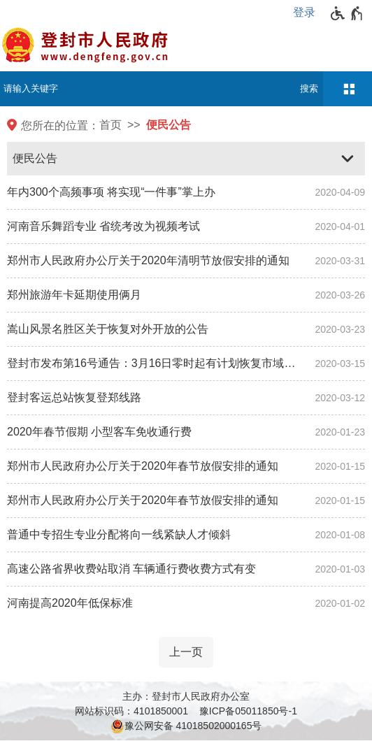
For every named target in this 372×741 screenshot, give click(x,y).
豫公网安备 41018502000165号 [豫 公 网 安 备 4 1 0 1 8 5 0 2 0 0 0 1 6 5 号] (186, 726)
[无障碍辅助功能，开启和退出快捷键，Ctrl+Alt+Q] (347, 13)
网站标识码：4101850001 (131, 711)
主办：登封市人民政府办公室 (186, 696)
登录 (304, 12)
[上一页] (186, 652)
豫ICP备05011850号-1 (248, 711)
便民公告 (168, 125)
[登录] (307, 12)
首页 (110, 125)
